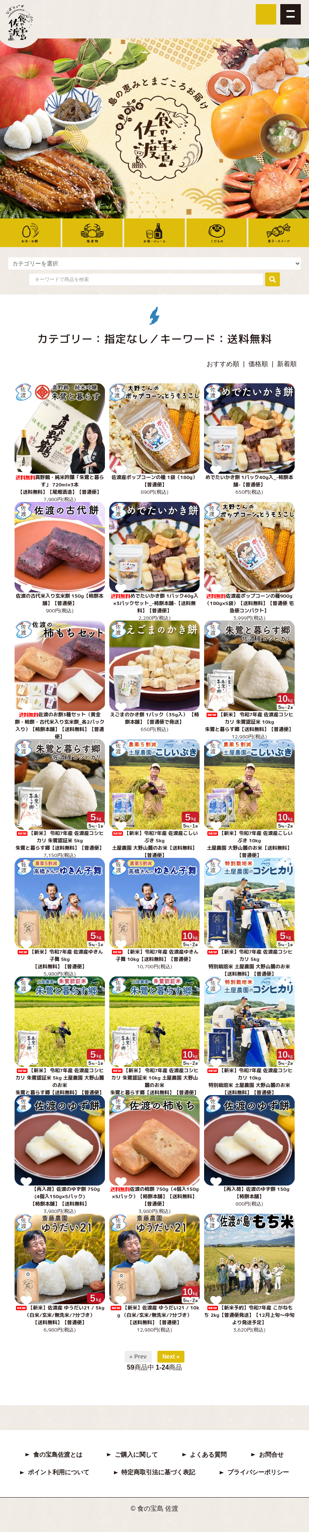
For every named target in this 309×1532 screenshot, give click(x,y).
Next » (170, 1356)
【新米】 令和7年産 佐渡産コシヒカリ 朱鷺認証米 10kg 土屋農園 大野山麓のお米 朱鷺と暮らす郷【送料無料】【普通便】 (154, 1081)
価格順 (258, 363)
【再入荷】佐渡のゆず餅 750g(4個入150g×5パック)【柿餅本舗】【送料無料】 (60, 1196)
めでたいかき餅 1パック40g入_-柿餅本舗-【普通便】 (249, 481)
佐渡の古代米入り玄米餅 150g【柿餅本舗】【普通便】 (60, 599)
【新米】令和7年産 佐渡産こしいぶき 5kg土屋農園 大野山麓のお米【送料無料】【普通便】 (154, 844)
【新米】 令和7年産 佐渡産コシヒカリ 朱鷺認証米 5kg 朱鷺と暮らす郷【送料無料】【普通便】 (60, 840)
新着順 (287, 363)
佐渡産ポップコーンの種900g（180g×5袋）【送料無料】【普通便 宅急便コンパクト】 (249, 603)
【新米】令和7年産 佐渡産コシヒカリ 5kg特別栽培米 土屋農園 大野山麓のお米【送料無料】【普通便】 (249, 962)
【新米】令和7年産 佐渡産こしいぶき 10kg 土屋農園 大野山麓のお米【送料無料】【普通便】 (249, 844)
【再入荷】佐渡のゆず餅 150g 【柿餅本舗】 (249, 1193)
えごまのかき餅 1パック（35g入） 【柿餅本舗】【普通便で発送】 (154, 718)
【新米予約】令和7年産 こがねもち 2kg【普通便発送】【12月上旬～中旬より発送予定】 (249, 1315)
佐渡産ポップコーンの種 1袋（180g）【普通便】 (154, 481)
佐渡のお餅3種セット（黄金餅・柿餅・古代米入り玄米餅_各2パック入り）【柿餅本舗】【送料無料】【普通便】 (60, 725)
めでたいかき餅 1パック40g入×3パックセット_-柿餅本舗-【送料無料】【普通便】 (154, 603)
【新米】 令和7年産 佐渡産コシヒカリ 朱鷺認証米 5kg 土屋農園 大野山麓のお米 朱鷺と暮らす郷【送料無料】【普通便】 (60, 1081)
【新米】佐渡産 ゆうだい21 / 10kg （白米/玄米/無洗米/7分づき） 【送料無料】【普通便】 (154, 1315)
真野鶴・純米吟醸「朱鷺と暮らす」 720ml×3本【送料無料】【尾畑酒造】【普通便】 (60, 484)
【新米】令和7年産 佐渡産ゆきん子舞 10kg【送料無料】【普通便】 (155, 955)
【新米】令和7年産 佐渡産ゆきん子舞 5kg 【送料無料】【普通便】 (59, 959)
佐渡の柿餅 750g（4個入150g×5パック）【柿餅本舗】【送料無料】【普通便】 (154, 1196)
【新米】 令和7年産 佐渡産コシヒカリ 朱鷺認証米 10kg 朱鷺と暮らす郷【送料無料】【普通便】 (249, 722)
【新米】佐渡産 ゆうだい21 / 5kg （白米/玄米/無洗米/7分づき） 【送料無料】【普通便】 (60, 1315)
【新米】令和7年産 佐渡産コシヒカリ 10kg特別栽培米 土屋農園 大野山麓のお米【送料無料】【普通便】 (249, 1081)
